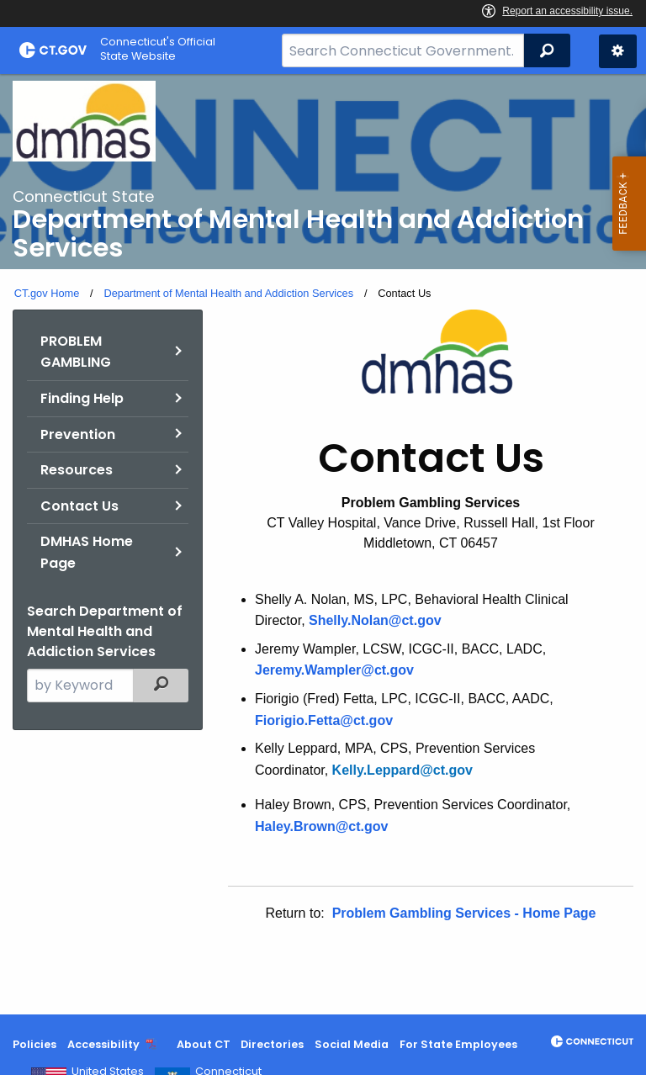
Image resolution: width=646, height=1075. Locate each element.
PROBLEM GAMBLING (75, 352)
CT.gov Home (47, 293)
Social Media (352, 1044)
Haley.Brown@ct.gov (321, 826)
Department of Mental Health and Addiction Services (228, 293)
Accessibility (103, 1044)
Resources (76, 469)
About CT (203, 1044)
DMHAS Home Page (86, 552)
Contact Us (79, 506)
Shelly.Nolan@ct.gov (375, 620)
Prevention (77, 434)
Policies (34, 1044)
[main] (323, 544)
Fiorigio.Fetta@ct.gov (324, 720)
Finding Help (82, 398)
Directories (272, 1044)
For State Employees (458, 1044)
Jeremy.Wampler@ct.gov (334, 670)
